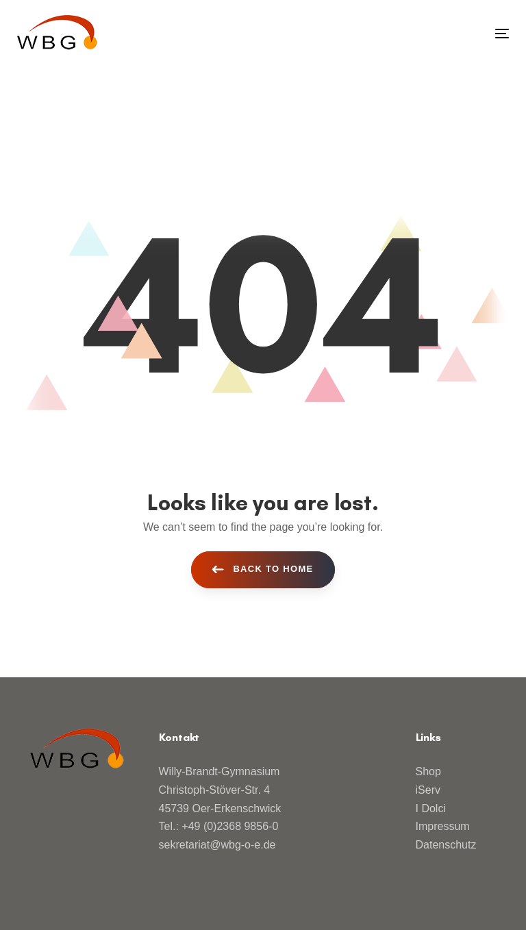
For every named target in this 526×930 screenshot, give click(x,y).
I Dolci (431, 808)
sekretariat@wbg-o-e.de (217, 845)
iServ (428, 790)
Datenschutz (446, 845)
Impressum (443, 826)
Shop (428, 771)
